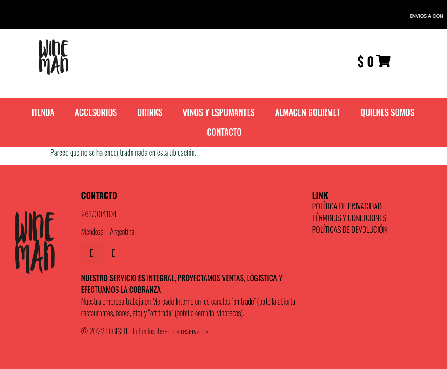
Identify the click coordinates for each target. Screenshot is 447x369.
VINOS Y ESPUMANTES (218, 112)
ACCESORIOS (96, 112)
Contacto (224, 132)
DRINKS (149, 112)
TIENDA (43, 112)
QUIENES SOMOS (387, 112)
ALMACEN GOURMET (308, 112)
